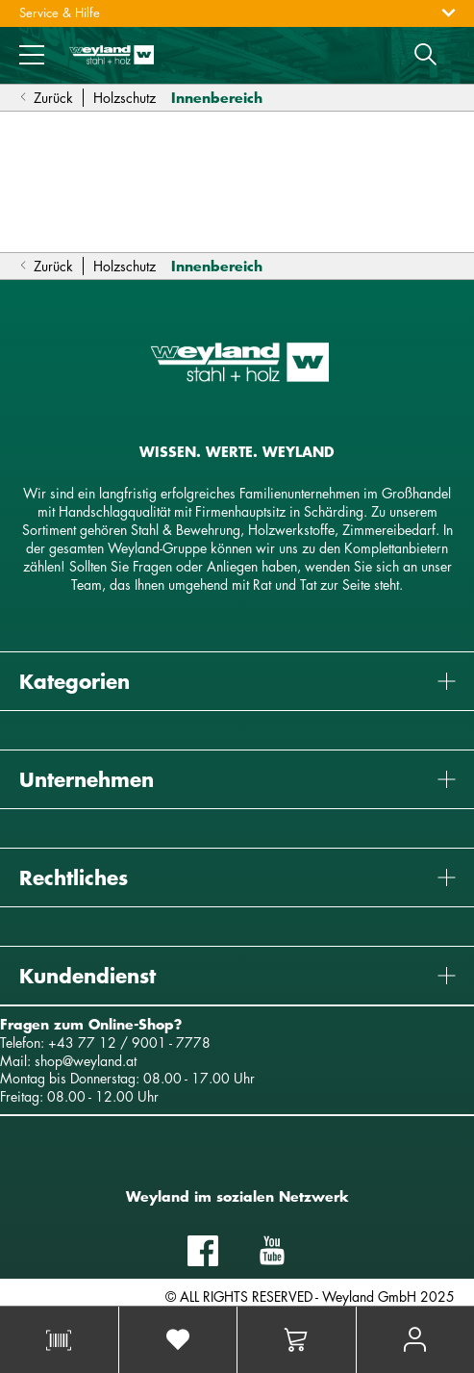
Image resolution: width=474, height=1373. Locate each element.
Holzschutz (124, 98)
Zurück (46, 98)
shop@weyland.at (86, 1061)
